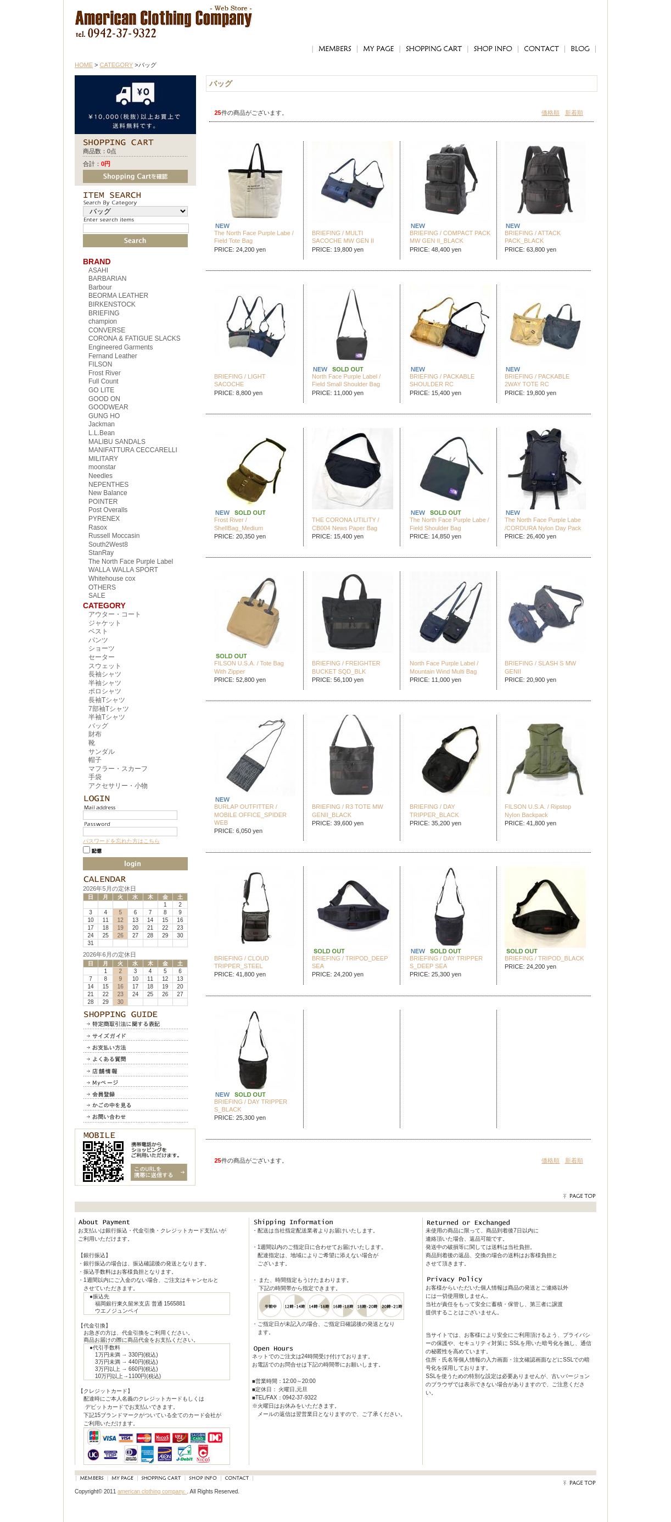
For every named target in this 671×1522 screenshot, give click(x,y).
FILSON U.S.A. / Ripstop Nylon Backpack (538, 810)
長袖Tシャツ (106, 700)
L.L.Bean (101, 433)
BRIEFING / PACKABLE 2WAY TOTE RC (537, 380)
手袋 (95, 777)
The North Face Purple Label (130, 561)
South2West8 (108, 544)
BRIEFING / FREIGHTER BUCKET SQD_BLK (346, 667)
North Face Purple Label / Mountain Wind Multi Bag (444, 667)
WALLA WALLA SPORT (123, 570)
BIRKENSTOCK (112, 304)
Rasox (97, 527)
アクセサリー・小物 (118, 786)
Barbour (100, 287)
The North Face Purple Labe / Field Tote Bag (254, 237)
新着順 (574, 112)
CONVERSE (106, 330)
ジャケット (104, 623)
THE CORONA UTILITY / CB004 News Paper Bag (345, 523)
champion (102, 321)
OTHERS (102, 587)
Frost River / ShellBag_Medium (238, 523)
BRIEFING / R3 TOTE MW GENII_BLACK (347, 810)
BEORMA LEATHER (118, 295)
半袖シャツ (104, 683)
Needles (100, 476)
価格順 (550, 112)
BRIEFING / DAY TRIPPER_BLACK (434, 810)
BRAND (97, 261)
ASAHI (98, 270)
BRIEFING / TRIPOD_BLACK (544, 958)
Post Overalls (107, 510)
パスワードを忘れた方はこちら (121, 841)
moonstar (102, 467)
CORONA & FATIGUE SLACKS (134, 338)
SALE (96, 595)
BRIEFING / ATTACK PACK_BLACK (533, 237)
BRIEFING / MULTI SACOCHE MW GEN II (343, 237)
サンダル (101, 752)
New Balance (107, 493)
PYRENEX (104, 519)
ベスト (98, 631)
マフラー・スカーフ (118, 769)
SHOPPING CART (433, 49)
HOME (84, 65)
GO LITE (101, 390)
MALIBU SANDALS (117, 442)
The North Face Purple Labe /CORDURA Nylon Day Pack (543, 523)
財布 (95, 734)
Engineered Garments (120, 347)
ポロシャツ (104, 691)
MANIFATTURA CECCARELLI (132, 450)
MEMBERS (334, 49)
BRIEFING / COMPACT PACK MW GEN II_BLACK (450, 237)
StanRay (101, 553)
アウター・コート (114, 614)
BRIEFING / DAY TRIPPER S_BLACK (250, 1105)
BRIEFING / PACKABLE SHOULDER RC (442, 380)
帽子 (95, 760)
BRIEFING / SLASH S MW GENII (540, 667)
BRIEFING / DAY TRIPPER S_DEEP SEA (446, 962)
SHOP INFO (492, 49)
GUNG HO (104, 416)
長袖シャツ (104, 674)
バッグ (98, 726)
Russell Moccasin (113, 536)
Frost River (104, 373)
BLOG (580, 49)
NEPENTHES (108, 484)
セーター (101, 657)
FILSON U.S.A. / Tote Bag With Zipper (249, 667)
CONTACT (541, 49)
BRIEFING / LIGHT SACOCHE (239, 380)
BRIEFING (104, 313)
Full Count (103, 381)
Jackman (101, 424)
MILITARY (103, 459)
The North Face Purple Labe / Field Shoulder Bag (449, 523)
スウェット (104, 666)
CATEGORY (116, 65)
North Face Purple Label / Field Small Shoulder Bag (346, 380)
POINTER (103, 502)
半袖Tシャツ (106, 717)
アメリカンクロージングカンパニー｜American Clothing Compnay (164, 14)
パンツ (98, 640)
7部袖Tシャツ (108, 709)
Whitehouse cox (111, 578)
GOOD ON (104, 399)
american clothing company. (152, 1491)
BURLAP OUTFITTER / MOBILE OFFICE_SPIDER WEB (250, 814)
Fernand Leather (112, 356)
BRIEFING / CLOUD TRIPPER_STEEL (241, 962)
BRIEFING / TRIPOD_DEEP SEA (350, 962)
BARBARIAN (107, 278)
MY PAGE (378, 49)
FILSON (100, 364)
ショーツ (101, 648)
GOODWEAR (108, 407)
